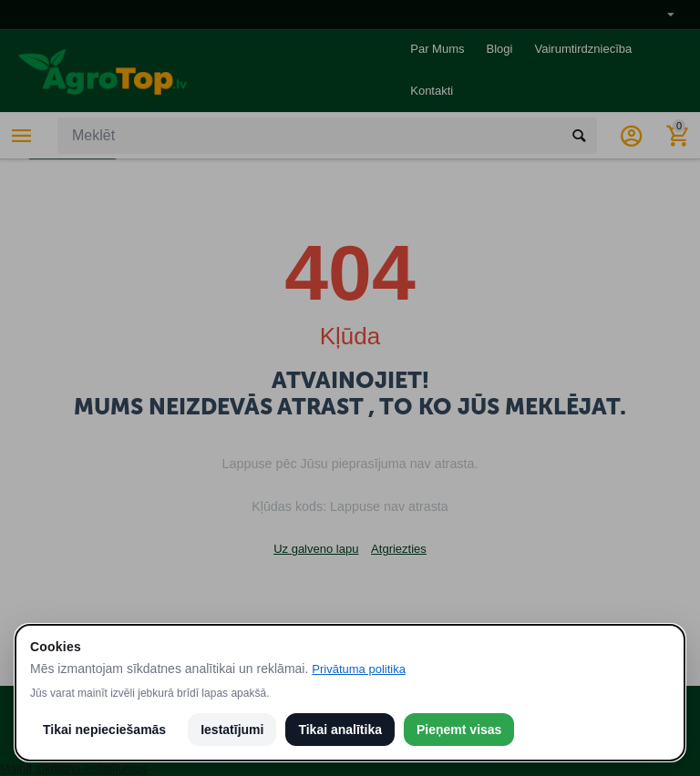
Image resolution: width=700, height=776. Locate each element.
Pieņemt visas (459, 729)
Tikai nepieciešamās (104, 729)
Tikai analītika (340, 729)
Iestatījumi (232, 729)
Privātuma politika (359, 669)
